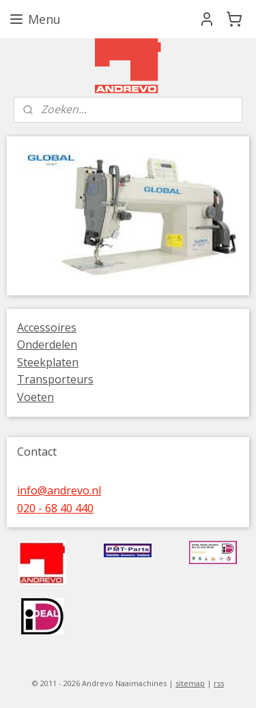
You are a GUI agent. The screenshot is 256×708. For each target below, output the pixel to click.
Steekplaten (48, 362)
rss (219, 683)
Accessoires (46, 327)
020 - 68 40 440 (55, 508)
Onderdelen (47, 344)
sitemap (190, 683)
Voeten (35, 396)
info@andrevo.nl (59, 490)
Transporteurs (55, 379)
